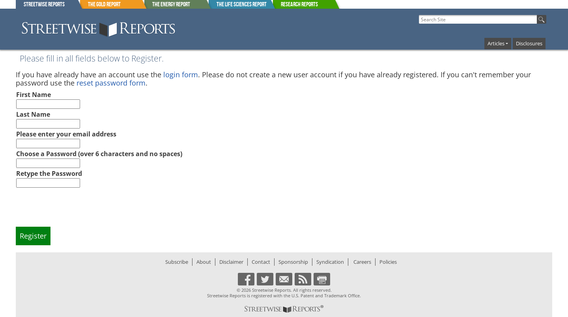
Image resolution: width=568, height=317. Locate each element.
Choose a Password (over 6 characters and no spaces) (99, 153)
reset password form (111, 83)
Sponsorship (293, 261)
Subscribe (176, 261)
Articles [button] (496, 43)
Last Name (33, 114)
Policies (388, 261)
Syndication (330, 261)
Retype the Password (49, 173)
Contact (261, 261)
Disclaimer (231, 261)
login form (180, 74)
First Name (33, 94)
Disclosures (529, 43)
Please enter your (66, 134)
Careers (362, 261)
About (203, 261)
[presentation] (76, 211)
